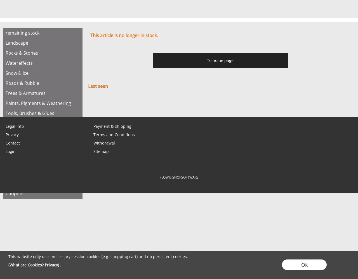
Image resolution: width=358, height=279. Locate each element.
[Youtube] (67, 106)
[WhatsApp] (22, 106)
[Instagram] (52, 106)
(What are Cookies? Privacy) (33, 265)
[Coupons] (43, 194)
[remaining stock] (43, 33)
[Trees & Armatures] (43, 93)
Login (11, 151)
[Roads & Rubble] (43, 83)
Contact (13, 143)
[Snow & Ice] (43, 73)
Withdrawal (104, 143)
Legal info (15, 126)
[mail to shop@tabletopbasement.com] (7, 106)
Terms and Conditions (114, 134)
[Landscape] (43, 43)
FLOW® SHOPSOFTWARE (179, 177)
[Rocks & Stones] (43, 53)
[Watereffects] (43, 63)
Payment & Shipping (112, 126)
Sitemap (101, 151)
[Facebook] (37, 106)
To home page (220, 60)
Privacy (12, 134)
